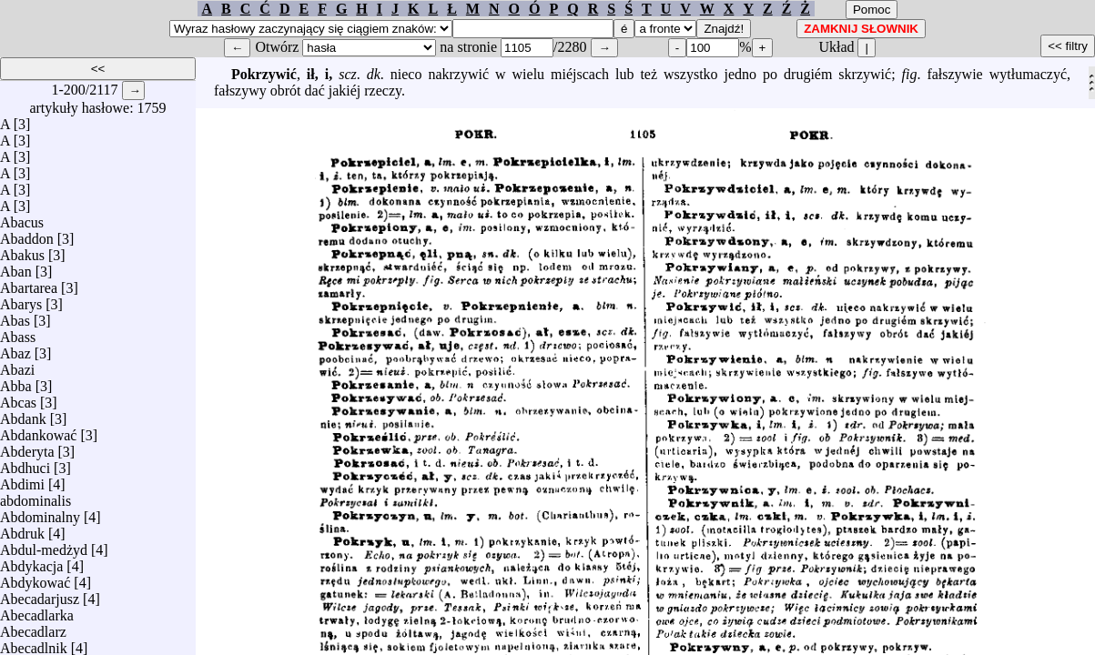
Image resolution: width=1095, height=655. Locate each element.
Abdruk (22, 529)
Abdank (23, 414)
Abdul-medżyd (43, 545)
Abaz (15, 349)
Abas (15, 316)
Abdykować (35, 578)
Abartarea (28, 283)
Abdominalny (40, 512)
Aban (16, 267)
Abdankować (38, 430)
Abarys (21, 299)
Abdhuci (25, 463)
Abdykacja (31, 561)
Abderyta (27, 447)
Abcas (18, 398)
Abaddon (27, 234)
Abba (16, 381)
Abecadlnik (33, 643)
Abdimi (22, 480)
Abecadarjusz (39, 594)
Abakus (22, 250)
